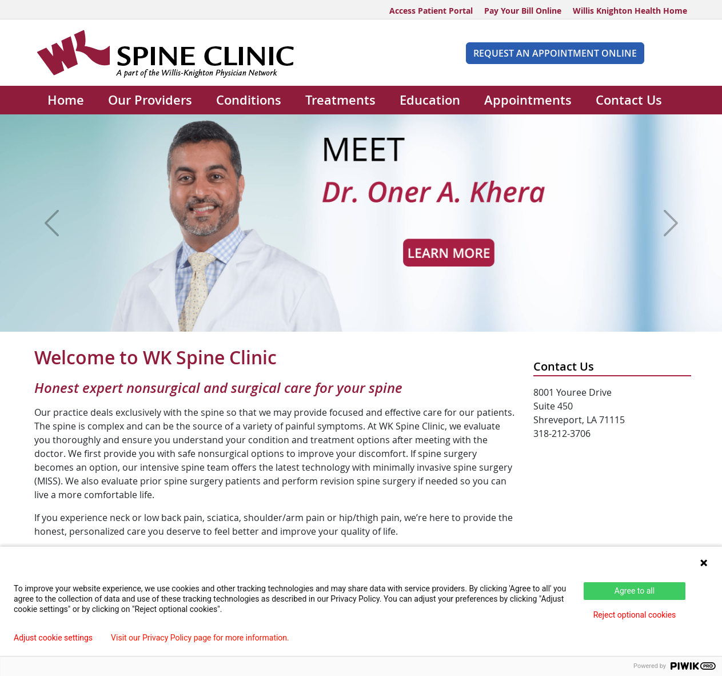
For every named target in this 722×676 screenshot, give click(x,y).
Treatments (340, 100)
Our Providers (150, 100)
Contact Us (629, 100)
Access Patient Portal (431, 10)
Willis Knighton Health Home (630, 10)
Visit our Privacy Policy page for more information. (200, 637)
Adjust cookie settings (53, 637)
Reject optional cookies (634, 614)
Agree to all (635, 590)
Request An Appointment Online (555, 53)
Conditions (248, 100)
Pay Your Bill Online (522, 10)
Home (65, 100)
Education (430, 100)
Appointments (528, 100)
